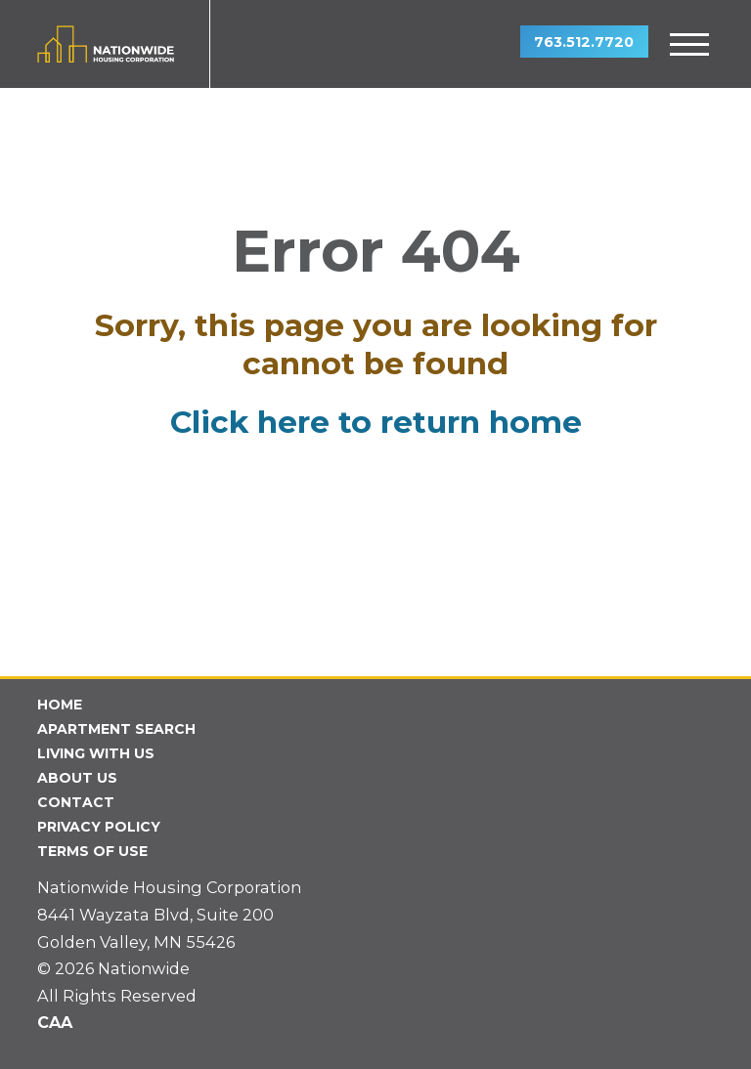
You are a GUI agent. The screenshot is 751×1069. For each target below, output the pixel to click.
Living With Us (96, 753)
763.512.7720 (584, 42)
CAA (54, 1022)
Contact (75, 802)
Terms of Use (92, 851)
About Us (77, 778)
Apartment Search (116, 729)
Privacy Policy (98, 826)
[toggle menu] (690, 44)
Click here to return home (376, 422)
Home (59, 704)
